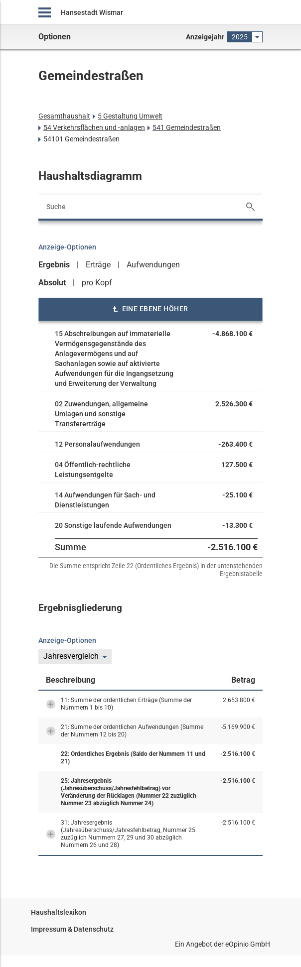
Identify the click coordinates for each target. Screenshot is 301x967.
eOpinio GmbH (247, 944)
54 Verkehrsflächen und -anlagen (94, 127)
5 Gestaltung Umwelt (130, 116)
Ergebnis (54, 264)
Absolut (52, 282)
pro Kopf (97, 282)
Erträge (98, 264)
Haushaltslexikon (58, 912)
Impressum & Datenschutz (72, 929)
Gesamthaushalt (64, 116)
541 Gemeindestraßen (186, 127)
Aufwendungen (153, 264)
